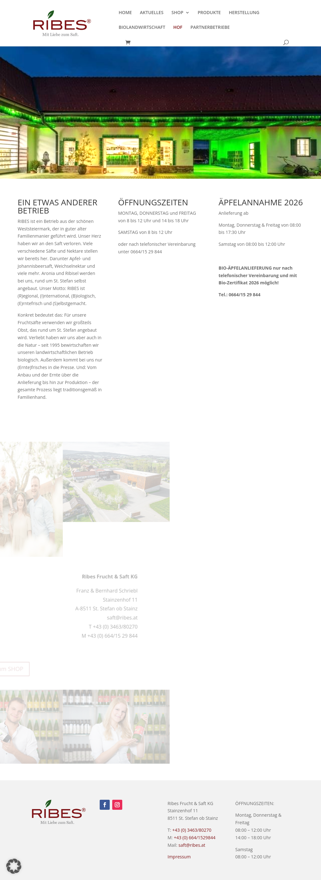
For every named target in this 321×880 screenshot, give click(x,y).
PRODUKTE (209, 12)
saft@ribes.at (191, 845)
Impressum (179, 857)
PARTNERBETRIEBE (209, 27)
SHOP (177, 12)
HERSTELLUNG (244, 12)
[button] (14, 866)
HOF (177, 27)
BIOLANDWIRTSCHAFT (141, 27)
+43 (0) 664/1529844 (194, 837)
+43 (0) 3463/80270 (192, 830)
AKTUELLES (151, 12)
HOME (125, 12)
